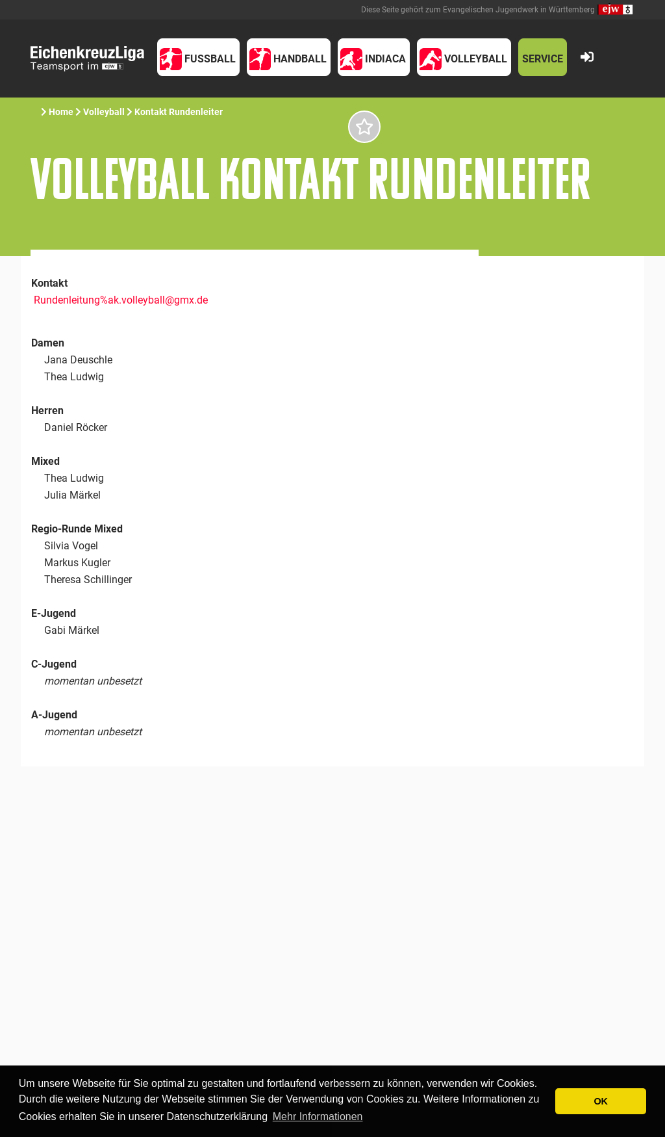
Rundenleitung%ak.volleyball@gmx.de (121, 300)
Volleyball (104, 112)
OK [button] (601, 1101)
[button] (198, 57)
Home (61, 112)
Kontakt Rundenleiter (178, 112)
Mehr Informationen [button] (318, 1116)
